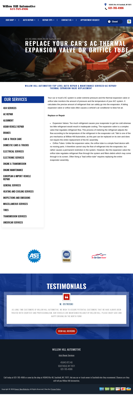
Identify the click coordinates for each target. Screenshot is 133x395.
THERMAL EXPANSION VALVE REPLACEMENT (71, 90)
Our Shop (10, 20)
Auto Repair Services (66, 358)
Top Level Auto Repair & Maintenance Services (78, 88)
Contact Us (66, 20)
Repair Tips (47, 20)
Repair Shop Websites (22, 392)
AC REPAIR (110, 88)
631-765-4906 (116, 8)
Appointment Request (90, 20)
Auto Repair (28, 20)
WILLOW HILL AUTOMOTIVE (38, 88)
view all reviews (66, 334)
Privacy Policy (55, 392)
